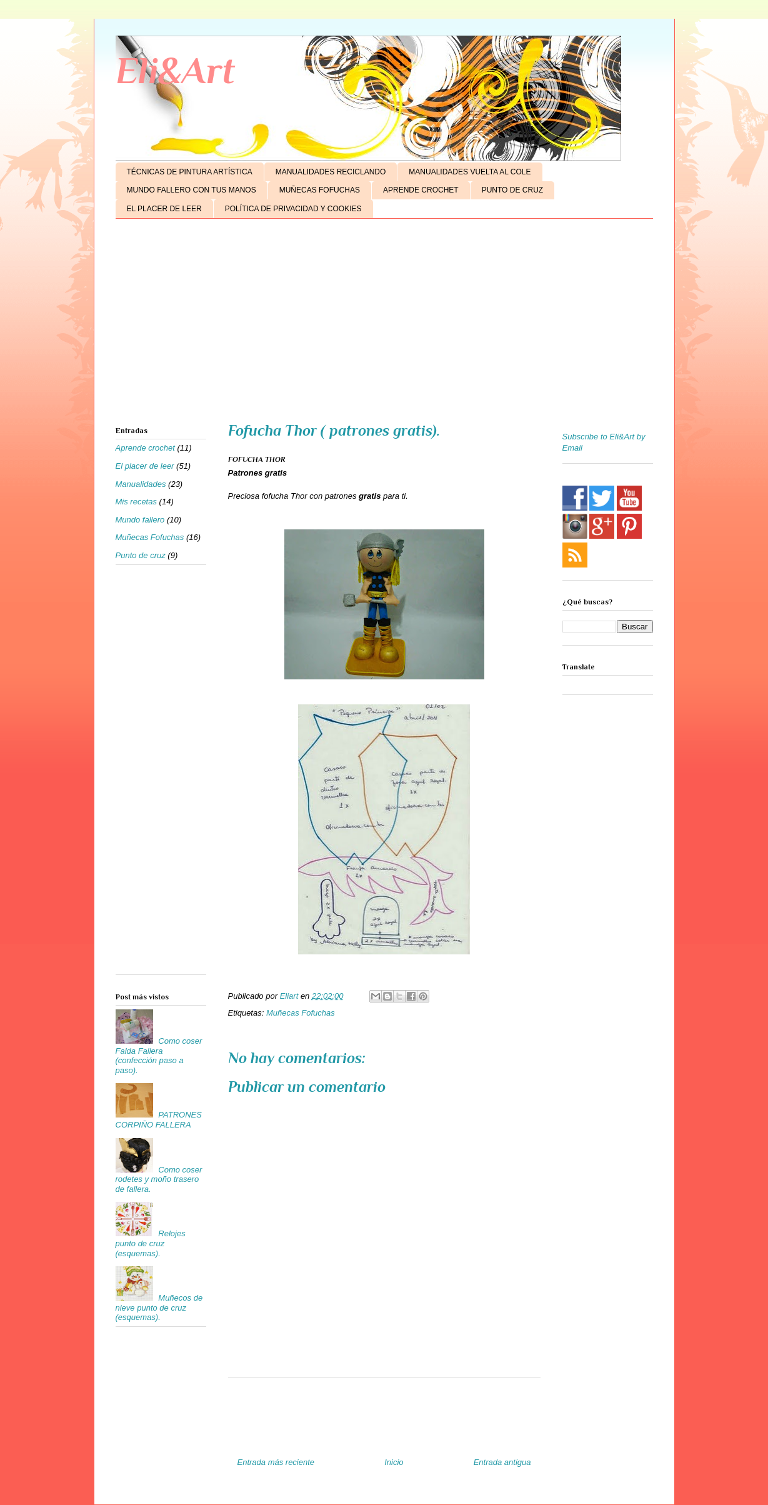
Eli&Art (175, 70)
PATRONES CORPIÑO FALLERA (159, 1119)
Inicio (393, 1462)
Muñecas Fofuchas (300, 1013)
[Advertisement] (384, 325)
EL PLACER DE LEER (164, 208)
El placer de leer (145, 466)
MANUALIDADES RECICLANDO (331, 172)
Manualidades (141, 484)
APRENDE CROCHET (421, 190)
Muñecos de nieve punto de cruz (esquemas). (159, 1307)
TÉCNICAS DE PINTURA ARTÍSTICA (189, 172)
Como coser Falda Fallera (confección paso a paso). (159, 1055)
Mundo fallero (140, 519)
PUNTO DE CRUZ (512, 190)
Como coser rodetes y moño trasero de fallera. (159, 1179)
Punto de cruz (141, 555)
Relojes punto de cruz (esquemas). (151, 1243)
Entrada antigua (502, 1462)
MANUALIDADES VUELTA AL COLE (470, 172)
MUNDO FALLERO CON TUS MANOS (191, 190)
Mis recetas (136, 501)
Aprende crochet (145, 447)
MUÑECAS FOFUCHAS (319, 190)
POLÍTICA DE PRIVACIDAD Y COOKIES (293, 208)
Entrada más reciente (276, 1462)
